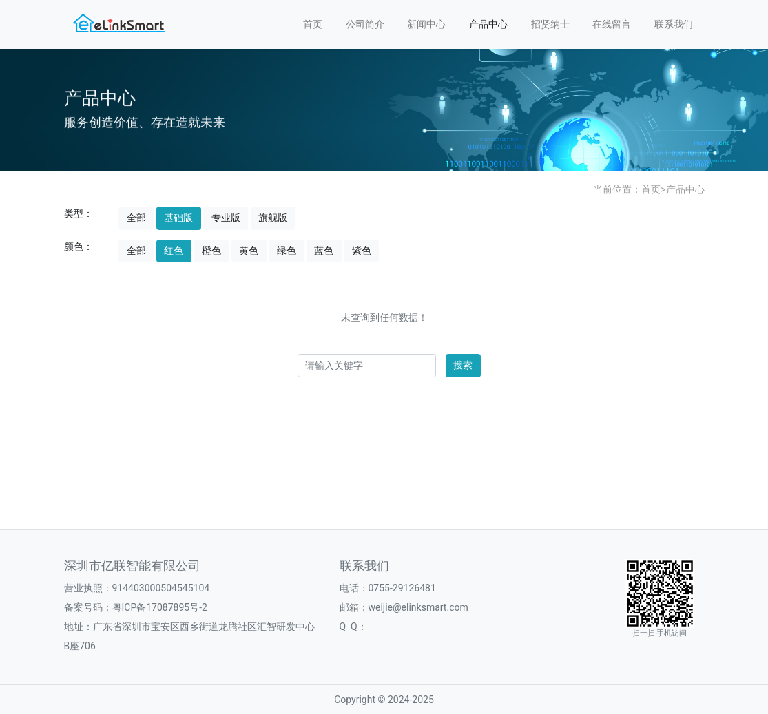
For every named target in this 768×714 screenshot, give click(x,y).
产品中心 (488, 24)
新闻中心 (426, 24)
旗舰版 (272, 217)
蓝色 (323, 250)
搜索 (463, 364)
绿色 (286, 250)
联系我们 (673, 24)
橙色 (211, 250)
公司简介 (365, 24)
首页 (312, 24)
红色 (173, 250)
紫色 (361, 250)
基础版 (178, 217)
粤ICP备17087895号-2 (159, 607)
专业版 (225, 217)
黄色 (248, 250)
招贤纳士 (550, 24)
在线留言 (611, 24)
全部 (136, 217)
